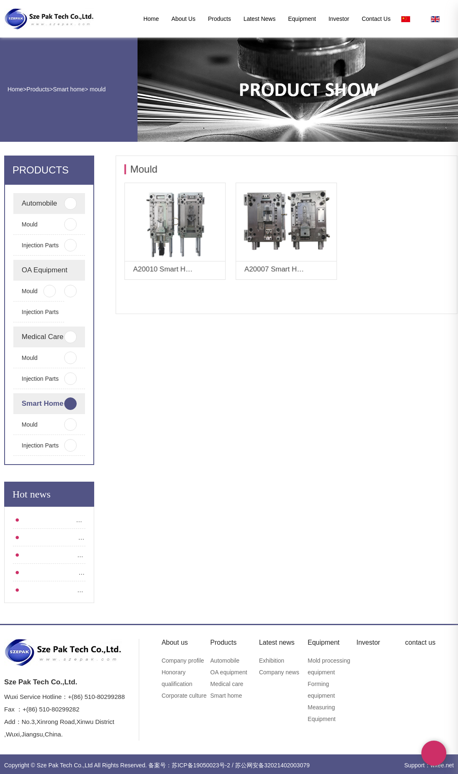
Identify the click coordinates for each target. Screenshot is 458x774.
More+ (214, 270)
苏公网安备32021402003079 (272, 765)
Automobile (40, 203)
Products (219, 18)
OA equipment (40, 273)
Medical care (40, 337)
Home (151, 18)
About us (183, 18)
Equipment (302, 18)
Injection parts (40, 245)
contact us (376, 18)
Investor (338, 18)
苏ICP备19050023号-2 (201, 765)
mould (96, 89)
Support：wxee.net (429, 765)
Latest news (259, 18)
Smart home (69, 89)
